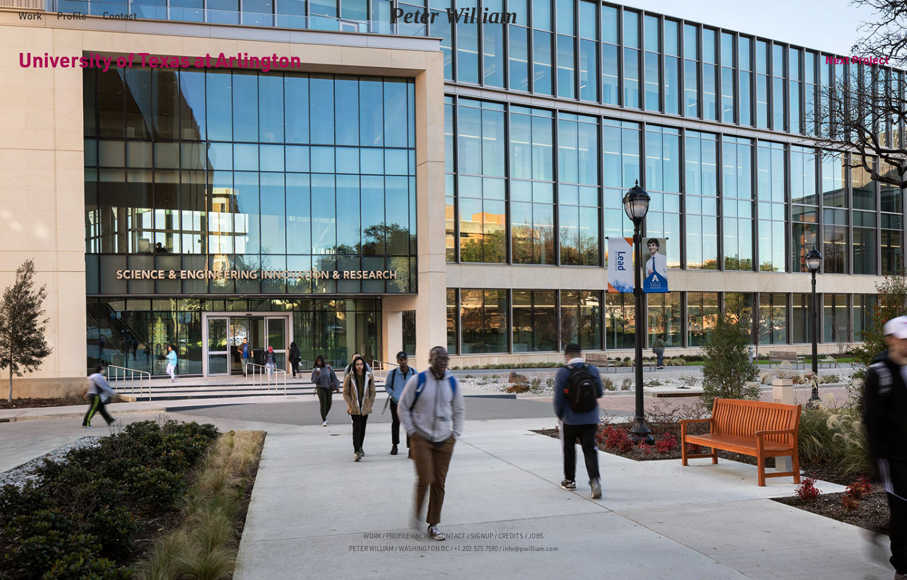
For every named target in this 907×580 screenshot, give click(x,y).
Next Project (857, 59)
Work (30, 15)
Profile (72, 15)
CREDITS (510, 536)
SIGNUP (482, 536)
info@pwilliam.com (530, 548)
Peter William (454, 15)
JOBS (536, 536)
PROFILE (398, 536)
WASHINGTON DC (424, 548)
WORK (372, 536)
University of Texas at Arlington (159, 59)
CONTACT (451, 536)
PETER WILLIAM (371, 548)
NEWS (424, 536)
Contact (120, 15)
